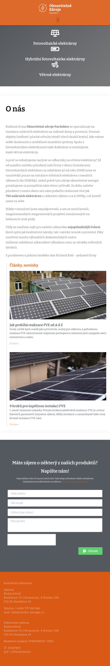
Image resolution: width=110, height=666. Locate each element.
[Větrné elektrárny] (55, 64)
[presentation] (32, 539)
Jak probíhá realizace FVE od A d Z (36, 325)
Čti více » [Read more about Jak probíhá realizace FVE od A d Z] (14, 343)
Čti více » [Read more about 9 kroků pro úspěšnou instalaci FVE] (14, 424)
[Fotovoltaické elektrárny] (55, 33)
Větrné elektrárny (55, 74)
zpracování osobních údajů (74, 482)
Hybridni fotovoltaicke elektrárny (55, 59)
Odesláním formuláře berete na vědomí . (55, 482)
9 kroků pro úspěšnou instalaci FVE (38, 406)
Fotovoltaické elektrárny (55, 43)
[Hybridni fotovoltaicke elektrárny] (55, 49)
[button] (58, 20)
